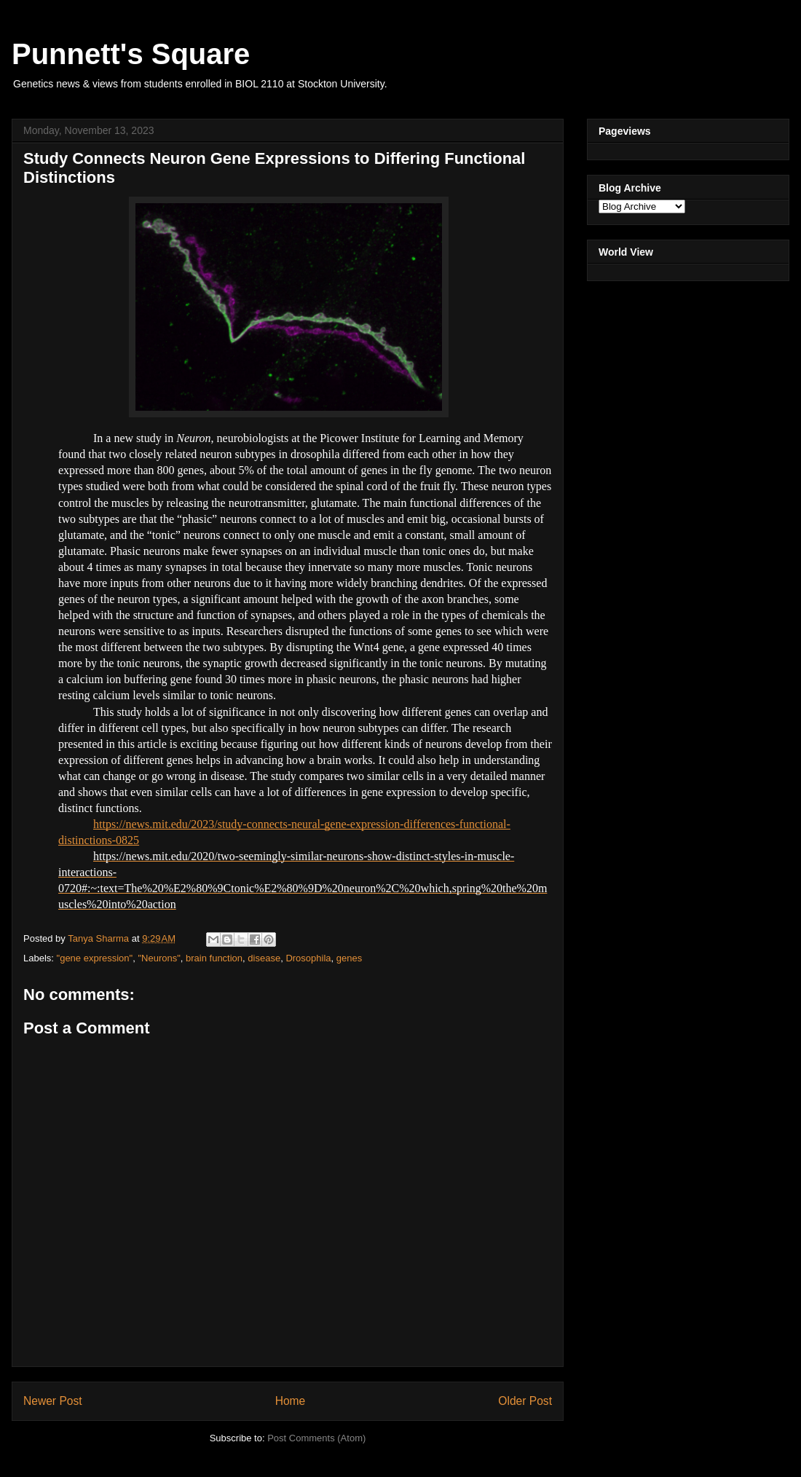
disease (264, 958)
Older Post (525, 1401)
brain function (214, 958)
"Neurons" (159, 958)
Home (290, 1401)
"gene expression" (95, 958)
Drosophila (308, 958)
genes (349, 958)
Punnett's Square (131, 54)
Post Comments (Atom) (316, 1438)
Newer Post (52, 1401)
